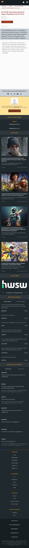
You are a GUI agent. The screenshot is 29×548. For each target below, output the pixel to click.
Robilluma (4, 318)
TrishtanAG (4, 352)
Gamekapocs (3, 449)
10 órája (26, 310)
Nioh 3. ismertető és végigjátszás (10, 422)
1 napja (26, 318)
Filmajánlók (14, 460)
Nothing (3, 360)
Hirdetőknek (14, 537)
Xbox (14, 482)
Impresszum (14, 520)
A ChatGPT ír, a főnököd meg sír (14, 292)
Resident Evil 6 (14, 128)
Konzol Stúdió (14, 504)
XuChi (2, 325)
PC (14, 476)
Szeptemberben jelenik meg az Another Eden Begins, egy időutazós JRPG (13, 264)
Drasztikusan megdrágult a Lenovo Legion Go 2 (14, 322)
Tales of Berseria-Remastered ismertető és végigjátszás (13, 375)
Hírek (10, 6)
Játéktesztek (14, 457)
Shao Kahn (4, 343)
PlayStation (14, 479)
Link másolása (7, 21)
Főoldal (4, 6)
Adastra (3, 384)
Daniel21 (3, 334)
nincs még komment (22, 167)
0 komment (4, 26)
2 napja (26, 334)
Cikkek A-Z (14, 465)
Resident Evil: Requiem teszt (8, 357)
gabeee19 (3, 310)
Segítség (14, 512)
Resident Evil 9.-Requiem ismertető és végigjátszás (11, 411)
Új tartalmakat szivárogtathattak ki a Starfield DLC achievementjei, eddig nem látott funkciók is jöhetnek (13, 229)
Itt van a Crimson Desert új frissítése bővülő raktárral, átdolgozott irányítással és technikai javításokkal (13, 306)
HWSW (14, 496)
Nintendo (14, 484)
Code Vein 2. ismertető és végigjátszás (12, 431)
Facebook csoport (14, 501)
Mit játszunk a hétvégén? (8, 315)
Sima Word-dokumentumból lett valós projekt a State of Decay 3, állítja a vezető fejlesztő (13, 160)
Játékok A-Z (15, 468)
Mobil (14, 487)
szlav (5, 16)
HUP (14, 498)
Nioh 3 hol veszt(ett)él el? (8, 441)
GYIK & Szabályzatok (14, 524)
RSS (14, 515)
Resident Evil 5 (14, 124)
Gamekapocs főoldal (2, 2)
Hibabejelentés (15, 533)
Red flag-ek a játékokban (8, 399)
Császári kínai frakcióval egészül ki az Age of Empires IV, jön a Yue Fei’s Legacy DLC (14, 194)
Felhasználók (14, 463)
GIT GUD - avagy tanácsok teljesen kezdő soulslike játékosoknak (12, 387)
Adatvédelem (14, 528)
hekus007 (4, 372)
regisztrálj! (16, 107)
